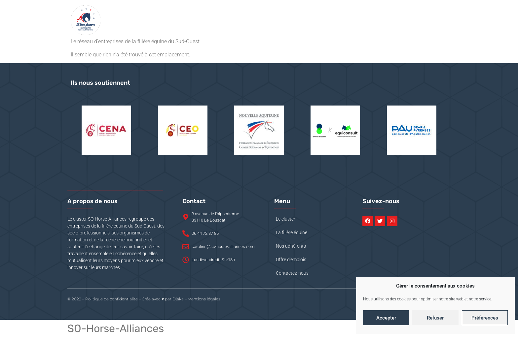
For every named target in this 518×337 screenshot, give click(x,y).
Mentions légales (204, 298)
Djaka (178, 298)
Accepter (386, 318)
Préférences (484, 318)
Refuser (435, 318)
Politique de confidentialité (111, 298)
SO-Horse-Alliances (115, 328)
